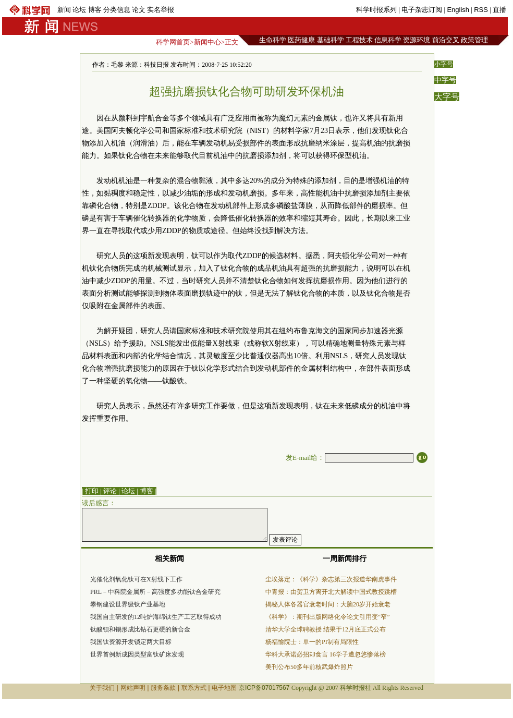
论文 (138, 10)
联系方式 (193, 687)
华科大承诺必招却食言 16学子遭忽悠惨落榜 (325, 654)
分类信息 (116, 10)
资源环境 (416, 40)
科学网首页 (173, 42)
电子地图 (224, 687)
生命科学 (272, 40)
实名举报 (160, 10)
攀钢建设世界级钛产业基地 (127, 604)
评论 (110, 491)
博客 (95, 10)
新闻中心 (207, 42)
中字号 (445, 80)
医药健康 (301, 40)
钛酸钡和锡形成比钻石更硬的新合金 (140, 629)
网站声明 (132, 687)
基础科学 (330, 40)
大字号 (446, 96)
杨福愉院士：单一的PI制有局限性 (312, 642)
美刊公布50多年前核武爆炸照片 (309, 667)
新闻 (64, 10)
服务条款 (163, 687)
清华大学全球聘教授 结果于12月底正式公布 (325, 629)
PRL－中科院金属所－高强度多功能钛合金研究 (155, 591)
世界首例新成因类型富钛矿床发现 (137, 654)
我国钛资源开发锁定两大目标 (131, 642)
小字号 (443, 64)
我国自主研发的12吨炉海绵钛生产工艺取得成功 (156, 616)
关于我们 (102, 687)
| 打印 (90, 491)
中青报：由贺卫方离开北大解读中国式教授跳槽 (331, 591)
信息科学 (387, 40)
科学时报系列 (376, 10)
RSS (481, 10)
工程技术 (359, 40)
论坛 (79, 10)
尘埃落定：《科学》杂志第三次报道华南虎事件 (331, 579)
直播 (499, 10)
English (458, 10)
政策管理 (474, 40)
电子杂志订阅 (421, 10)
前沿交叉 (445, 40)
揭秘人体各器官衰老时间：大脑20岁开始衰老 (327, 604)
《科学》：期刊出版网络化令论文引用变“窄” (327, 616)
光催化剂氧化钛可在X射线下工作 (136, 579)
